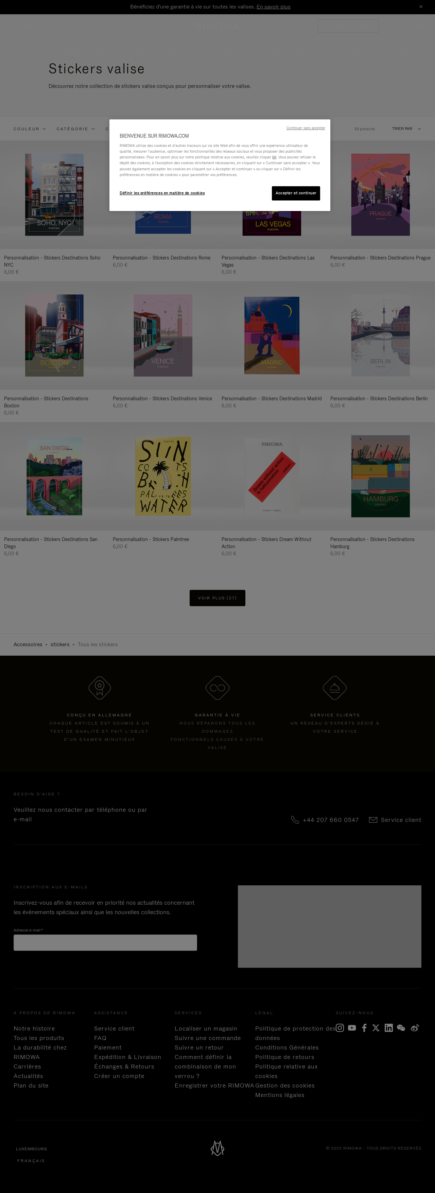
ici (274, 157)
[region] (219, 165)
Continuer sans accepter (305, 128)
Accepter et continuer (296, 193)
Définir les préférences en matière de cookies (162, 193)
